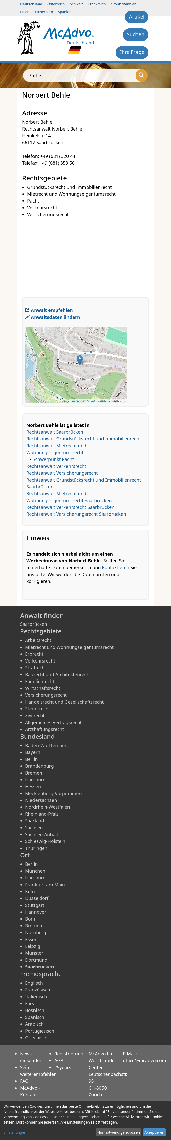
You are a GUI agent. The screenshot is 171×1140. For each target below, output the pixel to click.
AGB (58, 1060)
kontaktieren (115, 567)
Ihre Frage (132, 52)
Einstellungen (15, 1132)
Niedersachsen (41, 800)
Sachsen (34, 827)
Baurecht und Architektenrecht (58, 674)
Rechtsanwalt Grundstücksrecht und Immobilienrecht (83, 439)
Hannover (35, 912)
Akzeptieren (154, 1132)
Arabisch (34, 1024)
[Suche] (142, 75)
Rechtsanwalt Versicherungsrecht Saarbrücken (76, 514)
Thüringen (36, 848)
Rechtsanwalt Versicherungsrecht (62, 473)
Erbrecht (34, 654)
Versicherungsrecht (46, 695)
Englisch (34, 983)
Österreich (56, 4)
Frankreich (97, 4)
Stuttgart (34, 905)
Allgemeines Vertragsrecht (53, 722)
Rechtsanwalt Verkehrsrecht (56, 466)
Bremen (33, 773)
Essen (31, 939)
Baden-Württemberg (47, 745)
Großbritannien (123, 4)
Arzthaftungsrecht (44, 729)
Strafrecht (35, 668)
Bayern (32, 752)
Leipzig (32, 946)
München (35, 871)
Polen (24, 11)
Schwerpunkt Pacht (53, 459)
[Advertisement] (85, 253)
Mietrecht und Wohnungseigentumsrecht (69, 647)
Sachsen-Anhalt (41, 834)
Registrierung (68, 1054)
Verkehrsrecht (40, 661)
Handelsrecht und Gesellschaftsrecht (64, 702)
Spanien (65, 11)
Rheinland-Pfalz (41, 814)
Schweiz (76, 4)
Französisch (37, 990)
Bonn (31, 919)
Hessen (33, 786)
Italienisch (36, 997)
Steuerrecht (37, 709)
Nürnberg (35, 932)
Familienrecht (39, 681)
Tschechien (44, 11)
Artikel (136, 16)
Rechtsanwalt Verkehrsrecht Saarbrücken (70, 507)
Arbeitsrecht (38, 640)
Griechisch (36, 1038)
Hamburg (35, 780)
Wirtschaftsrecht (42, 688)
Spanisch (34, 1017)
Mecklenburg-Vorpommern (54, 793)
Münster (34, 953)
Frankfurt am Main (45, 884)
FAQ (24, 1081)
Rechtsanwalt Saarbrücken (54, 432)
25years (62, 1067)
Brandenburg (39, 766)
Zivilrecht (35, 715)
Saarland (34, 821)
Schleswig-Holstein (45, 841)
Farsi (30, 1003)
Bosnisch (34, 1010)
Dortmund (36, 960)
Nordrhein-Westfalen (47, 807)
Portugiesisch (39, 1031)
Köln (30, 891)
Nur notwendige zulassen (118, 1132)
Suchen (135, 34)
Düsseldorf (36, 898)
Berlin (31, 759)
